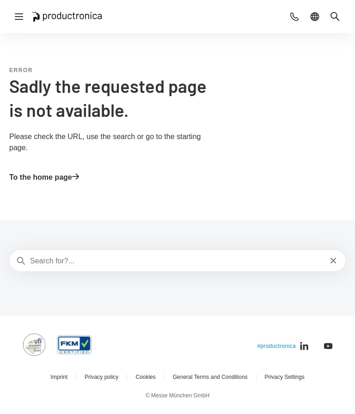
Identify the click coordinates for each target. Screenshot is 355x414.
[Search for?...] (176, 261)
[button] (294, 16)
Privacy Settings (285, 377)
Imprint (58, 377)
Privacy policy (101, 377)
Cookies (145, 377)
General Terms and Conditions (210, 377)
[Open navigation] (19, 16)
